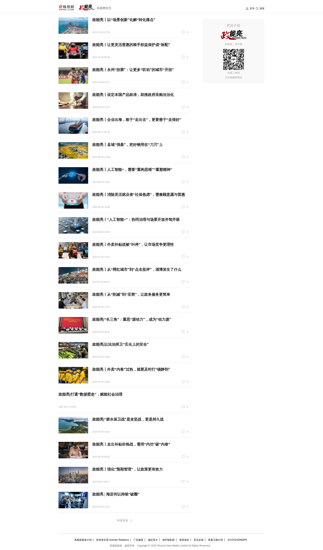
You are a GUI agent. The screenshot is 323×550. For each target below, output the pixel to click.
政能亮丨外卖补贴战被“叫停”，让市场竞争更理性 (133, 244)
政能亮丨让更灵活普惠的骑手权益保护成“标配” (131, 45)
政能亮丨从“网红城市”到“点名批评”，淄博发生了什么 (136, 269)
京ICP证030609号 (237, 539)
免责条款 (184, 539)
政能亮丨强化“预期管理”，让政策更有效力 (127, 469)
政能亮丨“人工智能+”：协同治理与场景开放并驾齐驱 (136, 220)
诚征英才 (153, 539)
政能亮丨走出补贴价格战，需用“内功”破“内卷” (131, 444)
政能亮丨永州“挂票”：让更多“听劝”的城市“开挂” (133, 70)
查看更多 (123, 520)
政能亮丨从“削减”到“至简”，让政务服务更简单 (131, 294)
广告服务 (138, 539)
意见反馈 (199, 539)
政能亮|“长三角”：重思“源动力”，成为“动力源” (131, 319)
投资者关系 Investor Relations (112, 539)
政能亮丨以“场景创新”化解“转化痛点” (123, 20)
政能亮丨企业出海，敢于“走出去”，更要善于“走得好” (136, 120)
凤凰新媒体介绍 (83, 539)
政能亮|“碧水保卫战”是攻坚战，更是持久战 (128, 419)
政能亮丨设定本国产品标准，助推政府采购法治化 (133, 95)
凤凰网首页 (104, 8)
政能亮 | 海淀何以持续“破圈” (115, 494)
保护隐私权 (168, 539)
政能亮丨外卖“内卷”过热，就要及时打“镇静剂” (131, 369)
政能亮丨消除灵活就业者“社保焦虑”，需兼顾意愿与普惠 (138, 195)
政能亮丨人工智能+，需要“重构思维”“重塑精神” (132, 170)
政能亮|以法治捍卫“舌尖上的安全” (120, 344)
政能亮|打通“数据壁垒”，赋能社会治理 (90, 394)
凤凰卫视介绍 (215, 539)
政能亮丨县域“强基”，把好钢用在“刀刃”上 (127, 145)
